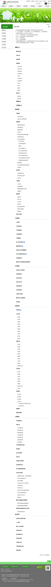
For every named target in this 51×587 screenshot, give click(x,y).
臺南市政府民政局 (10, 2)
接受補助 (18, 448)
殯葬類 (18, 331)
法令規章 (19, 201)
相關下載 (18, 341)
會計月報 (19, 178)
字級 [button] (48, 1)
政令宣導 (19, 394)
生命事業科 (19, 73)
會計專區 (18, 170)
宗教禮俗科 (19, 71)
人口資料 (18, 522)
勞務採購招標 (20, 430)
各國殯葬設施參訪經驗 (23, 160)
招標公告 (18, 424)
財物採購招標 (20, 432)
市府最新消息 (19, 420)
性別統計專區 (19, 538)
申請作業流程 (19, 289)
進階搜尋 (48, 3)
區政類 (18, 374)
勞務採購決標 (20, 437)
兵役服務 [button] (25, 6)
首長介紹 (18, 55)
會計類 (18, 336)
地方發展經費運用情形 (20, 468)
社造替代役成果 (19, 293)
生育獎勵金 (18, 238)
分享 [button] (50, 1)
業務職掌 (18, 63)
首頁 (48, 24)
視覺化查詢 (18, 550)
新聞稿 (20, 145)
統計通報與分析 (19, 534)
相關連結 (19, 211)
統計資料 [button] (47, 6)
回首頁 (37, 1)
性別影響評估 (20, 485)
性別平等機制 (20, 480)
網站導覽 (28, 1)
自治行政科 (19, 66)
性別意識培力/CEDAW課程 (22, 483)
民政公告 (18, 456)
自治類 (18, 319)
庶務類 (18, 338)
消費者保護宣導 (20, 136)
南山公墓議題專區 (21, 139)
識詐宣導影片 (21, 405)
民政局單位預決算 (21, 175)
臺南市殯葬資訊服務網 (22, 134)
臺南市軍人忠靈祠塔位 (20, 297)
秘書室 (18, 90)
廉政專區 (18, 193)
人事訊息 (19, 184)
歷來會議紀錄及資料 (23, 153)
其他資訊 (19, 167)
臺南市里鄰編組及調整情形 (22, 503)
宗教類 (18, 353)
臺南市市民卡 (20, 365)
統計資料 (4, 47)
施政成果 (19, 98)
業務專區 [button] (11, 6)
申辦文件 (19, 132)
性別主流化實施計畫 (21, 478)
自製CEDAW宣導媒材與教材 (23, 490)
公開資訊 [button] (40, 6)
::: (14, 23)
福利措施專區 (20, 186)
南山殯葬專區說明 (22, 143)
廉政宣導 (19, 197)
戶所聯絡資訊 (19, 230)
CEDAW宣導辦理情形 (21, 492)
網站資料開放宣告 (25, 566)
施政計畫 (19, 96)
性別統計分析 (20, 487)
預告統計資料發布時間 (20, 518)
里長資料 (18, 309)
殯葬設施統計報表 (21, 124)
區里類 (18, 321)
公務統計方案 (19, 542)
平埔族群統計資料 (20, 546)
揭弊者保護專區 (20, 208)
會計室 (18, 85)
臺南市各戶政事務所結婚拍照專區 (23, 261)
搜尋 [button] (46, 3)
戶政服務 (4, 36)
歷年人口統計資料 (20, 526)
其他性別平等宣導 (21, 494)
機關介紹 (4, 30)
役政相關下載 (19, 285)
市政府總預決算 (20, 173)
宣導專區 (18, 391)
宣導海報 (19, 399)
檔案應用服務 (19, 412)
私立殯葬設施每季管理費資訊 (23, 165)
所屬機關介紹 (19, 105)
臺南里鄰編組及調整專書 (22, 505)
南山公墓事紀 (21, 141)
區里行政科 (19, 68)
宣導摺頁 (19, 396)
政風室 (18, 87)
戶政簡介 (18, 222)
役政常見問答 (19, 278)
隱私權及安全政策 (15, 566)
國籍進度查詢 (19, 246)
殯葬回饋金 (19, 162)
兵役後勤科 (19, 80)
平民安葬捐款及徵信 (20, 444)
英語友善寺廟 (20, 116)
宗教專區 (18, 113)
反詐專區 (19, 401)
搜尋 (36, 3)
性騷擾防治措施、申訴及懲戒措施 (24, 475)
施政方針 (18, 93)
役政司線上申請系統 (20, 270)
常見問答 (18, 368)
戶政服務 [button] (18, 6)
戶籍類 (18, 349)
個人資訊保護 (19, 452)
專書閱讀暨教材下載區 (22, 188)
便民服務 (4, 41)
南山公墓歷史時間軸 (23, 150)
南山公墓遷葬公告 (22, 148)
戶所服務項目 (19, 226)
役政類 (18, 326)
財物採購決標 (20, 439)
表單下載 (19, 199)
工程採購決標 (20, 434)
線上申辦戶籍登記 (20, 242)
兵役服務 (4, 38)
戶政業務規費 (19, 234)
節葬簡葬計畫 (20, 127)
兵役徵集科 (19, 78)
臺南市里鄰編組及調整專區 (21, 500)
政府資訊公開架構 (20, 460)
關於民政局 (18, 51)
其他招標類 (19, 442)
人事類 (18, 333)
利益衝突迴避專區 (21, 206)
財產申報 (19, 204)
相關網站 (19, 191)
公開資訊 (4, 44)
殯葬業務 (18, 121)
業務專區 (4, 33)
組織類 (18, 317)
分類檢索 (32, 1)
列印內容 (49, 26)
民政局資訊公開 (19, 464)
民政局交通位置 (5, 566)
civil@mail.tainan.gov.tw (12, 581)
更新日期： (3, 569)
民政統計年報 (19, 530)
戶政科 (18, 76)
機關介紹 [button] (3, 6)
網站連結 (19, 497)
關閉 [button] (49, 561)
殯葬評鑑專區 (20, 129)
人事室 (18, 83)
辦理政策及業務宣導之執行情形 (22, 508)
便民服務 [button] (33, 6)
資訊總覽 (5, 26)
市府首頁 (44, 1)
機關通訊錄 (18, 101)
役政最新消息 (19, 274)
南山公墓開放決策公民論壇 (24, 157)
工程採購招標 (20, 427)
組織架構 (18, 59)
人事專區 (18, 180)
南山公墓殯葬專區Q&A (23, 155)
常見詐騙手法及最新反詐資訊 (25, 403)
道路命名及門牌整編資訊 (21, 250)
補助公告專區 (19, 214)
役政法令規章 (19, 281)
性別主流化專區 (19, 472)
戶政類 (18, 324)
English (40, 1)
